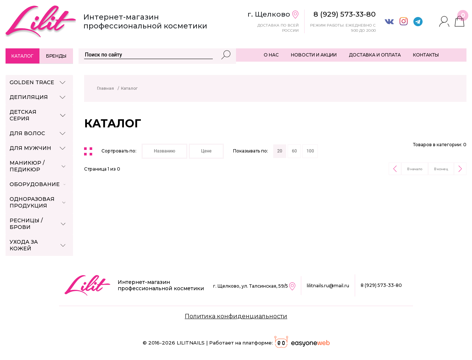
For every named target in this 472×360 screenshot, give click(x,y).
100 (310, 151)
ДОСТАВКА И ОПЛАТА (375, 55)
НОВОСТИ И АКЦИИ (314, 55)
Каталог (22, 56)
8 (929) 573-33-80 (381, 285)
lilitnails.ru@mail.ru (328, 285)
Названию (164, 151)
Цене (206, 151)
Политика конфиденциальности (236, 316)
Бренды (56, 56)
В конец (441, 169)
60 (294, 151)
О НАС (271, 55)
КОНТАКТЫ (426, 55)
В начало (414, 169)
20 (279, 151)
